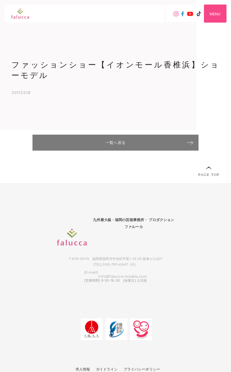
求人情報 (82, 369)
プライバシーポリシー (142, 369)
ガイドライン (107, 369)
